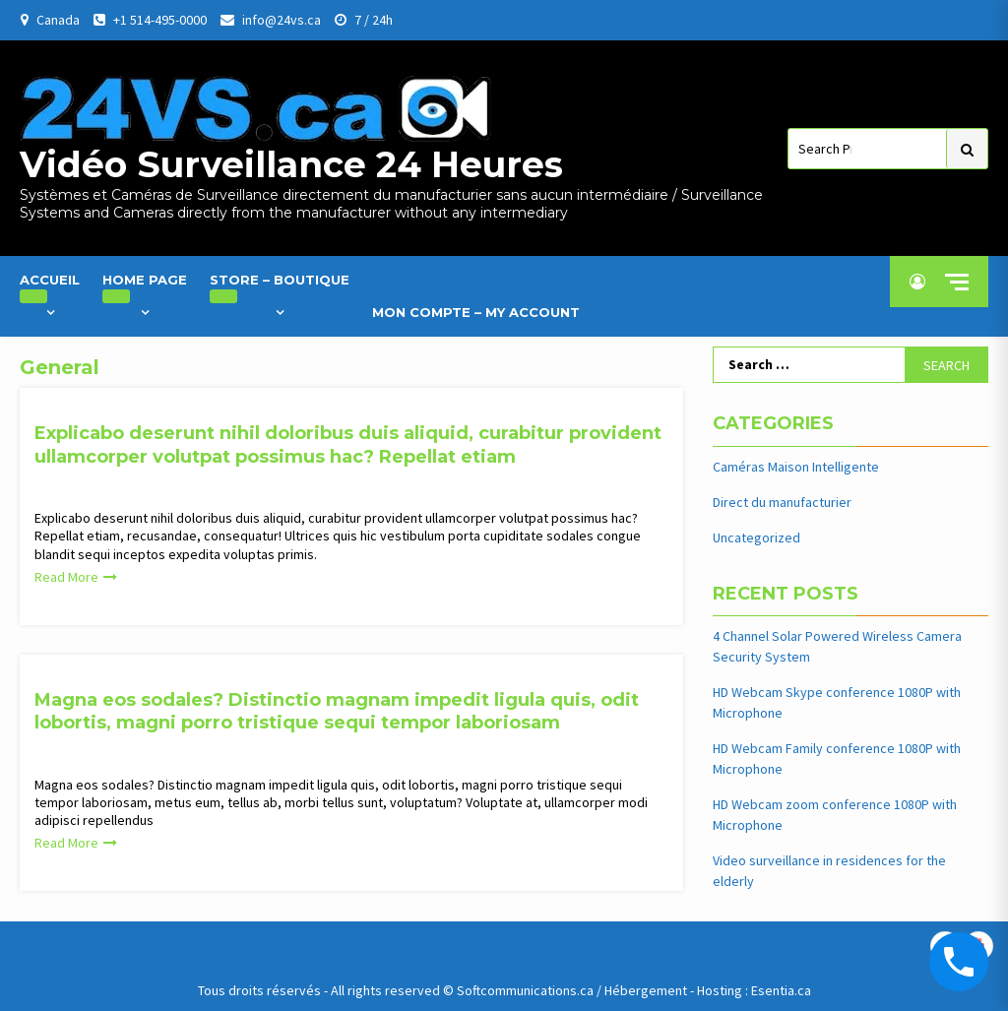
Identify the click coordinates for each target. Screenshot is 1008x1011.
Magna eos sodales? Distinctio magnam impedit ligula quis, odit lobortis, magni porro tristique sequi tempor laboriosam (336, 711)
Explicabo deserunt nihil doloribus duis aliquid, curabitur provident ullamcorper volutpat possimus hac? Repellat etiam (348, 444)
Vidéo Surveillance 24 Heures (291, 164)
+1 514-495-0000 (160, 20)
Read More (66, 577)
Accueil (50, 287)
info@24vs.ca (281, 20)
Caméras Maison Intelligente (796, 466)
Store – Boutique (279, 287)
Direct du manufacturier (782, 502)
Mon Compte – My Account (476, 312)
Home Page (144, 287)
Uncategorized (756, 537)
